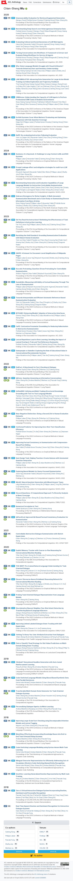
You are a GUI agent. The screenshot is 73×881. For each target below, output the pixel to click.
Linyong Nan (53, 240)
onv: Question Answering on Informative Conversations (38, 378)
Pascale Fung (55, 380)
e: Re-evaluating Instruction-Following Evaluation (36, 135)
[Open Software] (5, 380)
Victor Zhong (25, 400)
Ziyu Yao (19, 403)
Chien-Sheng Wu (61, 20)
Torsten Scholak (60, 396)
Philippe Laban (51, 71)
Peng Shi (41, 396)
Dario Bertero (20, 811)
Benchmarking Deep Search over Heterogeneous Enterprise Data (41, 29)
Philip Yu (23, 615)
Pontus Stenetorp (53, 538)
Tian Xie (45, 355)
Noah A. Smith (21, 405)
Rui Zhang (61, 403)
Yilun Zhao (47, 137)
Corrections (37, 2)
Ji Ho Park (52, 779)
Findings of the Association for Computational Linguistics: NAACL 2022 (40, 467)
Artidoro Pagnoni (22, 273)
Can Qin (33, 71)
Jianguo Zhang (57, 84)
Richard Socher (62, 555)
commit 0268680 (40, 878)
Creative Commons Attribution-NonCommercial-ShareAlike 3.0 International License (30, 866)
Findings (42, 836)
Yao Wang (58, 648)
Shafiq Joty (61, 71)
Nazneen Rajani (30, 333)
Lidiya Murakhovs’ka (46, 315)
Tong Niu (58, 484)
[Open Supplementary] (5, 709)
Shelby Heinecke (21, 89)
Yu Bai (36, 432)
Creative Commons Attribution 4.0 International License (32, 870)
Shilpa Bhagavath (51, 31)
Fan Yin (18, 224)
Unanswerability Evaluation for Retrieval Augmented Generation (40, 18)
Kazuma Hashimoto (34, 613)
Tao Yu (42, 405)
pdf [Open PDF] (5, 18)
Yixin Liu (19, 137)
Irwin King (19, 557)
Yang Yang (59, 795)
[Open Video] (5, 185)
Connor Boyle (54, 400)
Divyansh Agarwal (43, 44)
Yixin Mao (61, 102)
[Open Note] (5, 736)
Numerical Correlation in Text (27, 506)
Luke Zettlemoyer (33, 405)
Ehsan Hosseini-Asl (48, 696)
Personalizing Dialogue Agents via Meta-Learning (34, 706)
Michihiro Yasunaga (22, 398)
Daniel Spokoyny (22, 508)
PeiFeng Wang (57, 137)
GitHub (56, 2)
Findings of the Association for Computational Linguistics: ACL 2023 (39, 336)
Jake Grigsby (31, 86)
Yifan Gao (19, 555)
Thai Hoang (20, 84)
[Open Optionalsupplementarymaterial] (5, 626)
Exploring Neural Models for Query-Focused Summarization (38, 471)
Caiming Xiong (49, 20)
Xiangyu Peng (20, 20)
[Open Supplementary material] (5, 680)
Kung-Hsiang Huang (57, 44)
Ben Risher (46, 172)
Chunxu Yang (20, 315)
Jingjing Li (40, 584)
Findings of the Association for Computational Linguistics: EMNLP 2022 (40, 502)
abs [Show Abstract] (13, 18)
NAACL (42, 844)
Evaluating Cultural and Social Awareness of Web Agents (39, 42)
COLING (42, 848)
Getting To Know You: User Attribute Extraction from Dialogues (40, 635)
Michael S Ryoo (49, 86)
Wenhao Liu (20, 333)
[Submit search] (70, 2)
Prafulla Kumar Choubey (35, 20)
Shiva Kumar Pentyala (23, 60)
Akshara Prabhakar (37, 102)
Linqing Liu (32, 538)
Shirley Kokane (45, 84)
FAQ (30, 2)
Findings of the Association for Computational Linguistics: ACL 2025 (39, 62)
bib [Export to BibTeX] (9, 18)
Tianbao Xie (20, 396)
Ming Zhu (22, 86)
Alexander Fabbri (30, 44)
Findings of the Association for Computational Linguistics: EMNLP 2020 (40, 631)
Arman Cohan (38, 140)
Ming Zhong (48, 398)
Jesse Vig (25, 224)
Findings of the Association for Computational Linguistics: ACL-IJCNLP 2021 (42, 543)
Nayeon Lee (20, 725)
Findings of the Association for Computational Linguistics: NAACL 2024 (40, 192)
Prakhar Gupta (21, 369)
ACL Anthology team (40, 874)
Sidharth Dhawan (51, 102)
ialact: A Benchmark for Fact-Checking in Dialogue (36, 367)
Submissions (47, 2)
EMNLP (42, 832)
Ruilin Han (62, 240)
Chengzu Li (44, 400)
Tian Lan (40, 86)
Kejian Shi (26, 137)
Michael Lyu (28, 557)
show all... (19, 851)
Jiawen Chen (40, 187)
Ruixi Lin (52, 795)
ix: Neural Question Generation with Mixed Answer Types (39, 482)
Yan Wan (25, 797)
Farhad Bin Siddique (41, 795)
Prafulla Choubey (22, 344)
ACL (41, 840)
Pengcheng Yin (58, 398)
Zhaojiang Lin (46, 637)
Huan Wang (33, 89)
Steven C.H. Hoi (38, 557)
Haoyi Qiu (19, 44)
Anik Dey (29, 795)
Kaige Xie (19, 122)
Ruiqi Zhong (49, 396)
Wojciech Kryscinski (42, 258)
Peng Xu (55, 637)
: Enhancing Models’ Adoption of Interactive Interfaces (40, 313)
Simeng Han (58, 187)
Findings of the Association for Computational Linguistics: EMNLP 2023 (40, 347)
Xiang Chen (20, 318)
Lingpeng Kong (52, 403)
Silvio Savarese (43, 89)
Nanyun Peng (29, 46)
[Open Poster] (7, 736)
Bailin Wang (35, 400)
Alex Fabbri (27, 240)
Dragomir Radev (34, 190)
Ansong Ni (63, 400)
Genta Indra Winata (22, 682)
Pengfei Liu (24, 190)
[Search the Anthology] (64, 2)
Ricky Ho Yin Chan (36, 797)
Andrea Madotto (34, 380)
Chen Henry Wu (30, 396)
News (25, 2)
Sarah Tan (19, 46)
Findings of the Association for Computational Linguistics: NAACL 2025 (40, 49)
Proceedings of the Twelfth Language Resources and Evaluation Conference (42, 639)
